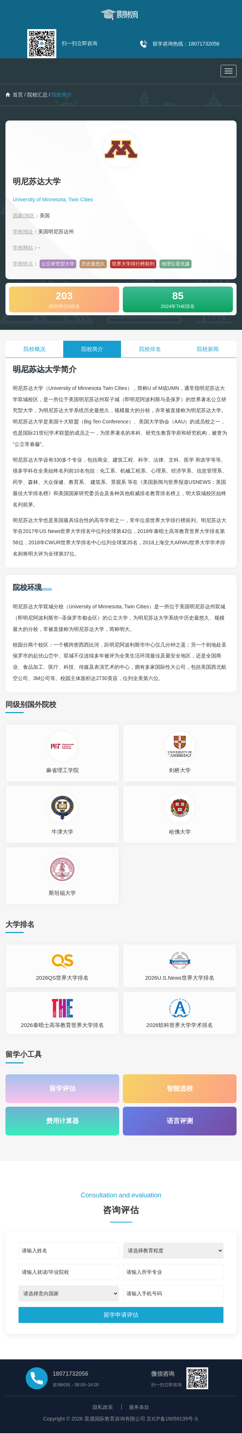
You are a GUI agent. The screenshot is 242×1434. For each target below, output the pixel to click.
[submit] (121, 1316)
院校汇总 (37, 95)
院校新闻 (208, 349)
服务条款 (139, 1408)
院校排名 (150, 349)
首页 (14, 95)
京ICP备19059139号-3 (171, 1419)
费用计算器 (62, 1121)
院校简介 (92, 349)
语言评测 (180, 1121)
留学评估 (62, 1089)
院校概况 (34, 349)
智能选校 (180, 1089)
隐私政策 (103, 1408)
